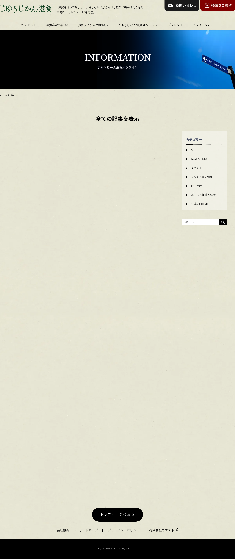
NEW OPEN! (199, 158)
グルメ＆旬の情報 (202, 176)
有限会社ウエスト (163, 530)
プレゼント (175, 25)
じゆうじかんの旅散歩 (92, 25)
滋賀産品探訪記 (57, 25)
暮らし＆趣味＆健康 (203, 194)
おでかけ (196, 185)
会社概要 (63, 530)
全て (193, 149)
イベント (196, 167)
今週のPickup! (199, 203)
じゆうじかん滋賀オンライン (138, 25)
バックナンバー (203, 25)
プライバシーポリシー (123, 530)
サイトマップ (88, 530)
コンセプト (29, 25)
